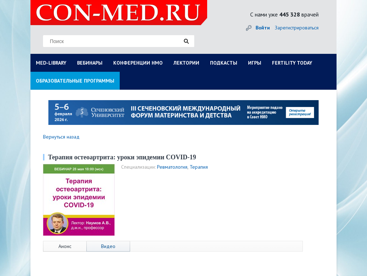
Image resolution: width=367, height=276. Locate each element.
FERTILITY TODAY (292, 63)
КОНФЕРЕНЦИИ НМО (138, 63)
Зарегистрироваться (297, 27)
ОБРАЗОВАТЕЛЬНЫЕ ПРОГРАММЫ (75, 81)
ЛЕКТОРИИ (186, 63)
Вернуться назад (61, 137)
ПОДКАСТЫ (223, 63)
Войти (263, 27)
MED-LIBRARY (51, 63)
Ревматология (172, 167)
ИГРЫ (254, 63)
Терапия (199, 167)
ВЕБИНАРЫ (90, 63)
